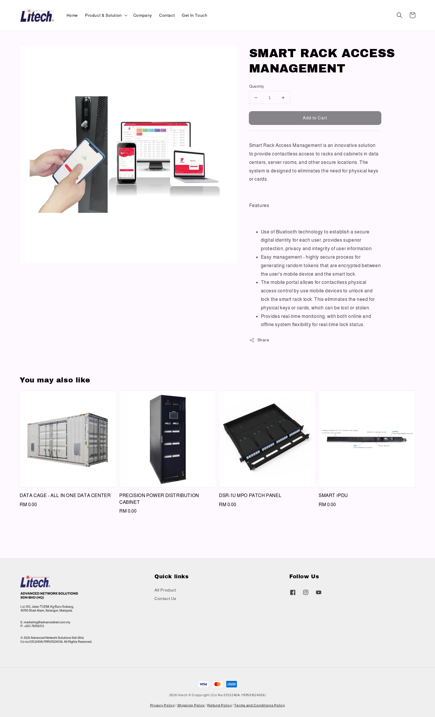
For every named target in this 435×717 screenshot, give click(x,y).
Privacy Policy (162, 705)
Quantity (256, 86)
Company (142, 15)
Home (72, 15)
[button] (399, 15)
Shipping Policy (191, 705)
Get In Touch (194, 15)
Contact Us (165, 598)
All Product (165, 590)
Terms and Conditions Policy (259, 705)
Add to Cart (315, 117)
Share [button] (259, 340)
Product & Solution (103, 15)
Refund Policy (219, 705)
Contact (167, 15)
